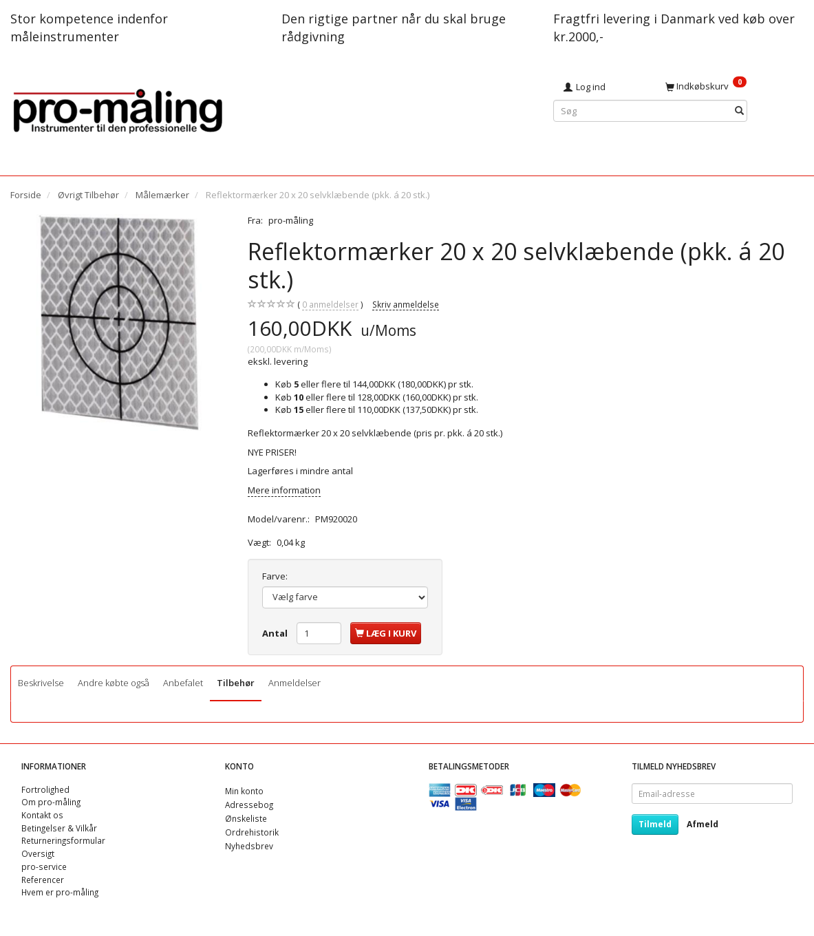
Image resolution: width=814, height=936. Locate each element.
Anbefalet (183, 683)
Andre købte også (113, 683)
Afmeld (702, 824)
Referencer (42, 879)
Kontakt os (42, 814)
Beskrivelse (41, 683)
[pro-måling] (117, 109)
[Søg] (739, 111)
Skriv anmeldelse (405, 304)
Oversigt (37, 853)
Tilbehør (236, 683)
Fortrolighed (45, 789)
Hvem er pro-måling (59, 891)
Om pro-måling (51, 801)
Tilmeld (655, 824)
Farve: (275, 576)
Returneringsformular (63, 840)
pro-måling (290, 220)
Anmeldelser (294, 683)
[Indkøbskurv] (729, 86)
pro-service (44, 866)
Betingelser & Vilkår (59, 827)
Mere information (284, 490)
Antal (276, 633)
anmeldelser (330, 304)
